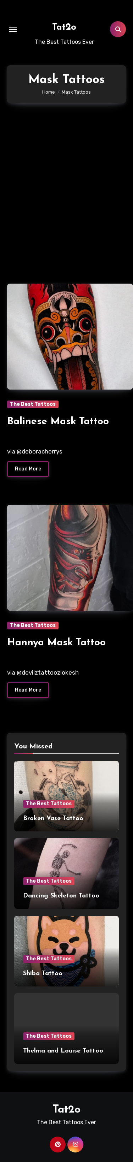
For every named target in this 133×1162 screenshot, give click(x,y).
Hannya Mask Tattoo (56, 643)
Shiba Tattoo (42, 973)
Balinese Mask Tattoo (58, 422)
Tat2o (64, 27)
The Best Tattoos (33, 404)
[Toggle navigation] (12, 29)
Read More (28, 469)
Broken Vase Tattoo (53, 818)
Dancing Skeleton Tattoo (61, 896)
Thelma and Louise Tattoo (63, 1051)
